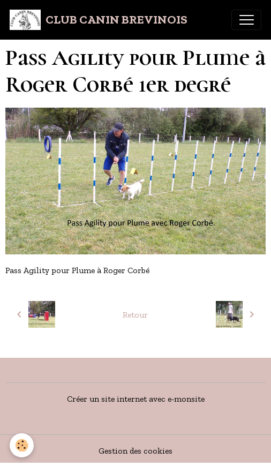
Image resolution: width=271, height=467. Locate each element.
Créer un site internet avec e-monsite (136, 399)
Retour (135, 315)
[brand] (98, 20)
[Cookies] (22, 445)
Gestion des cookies (135, 451)
